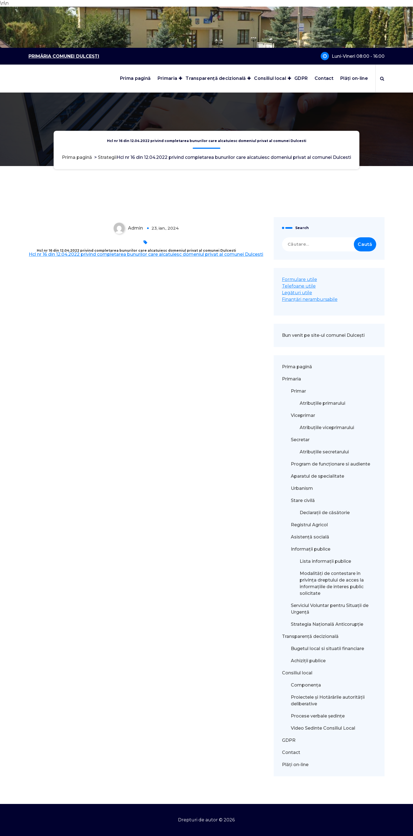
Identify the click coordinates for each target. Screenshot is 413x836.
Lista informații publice (325, 561)
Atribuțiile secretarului (324, 451)
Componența (306, 685)
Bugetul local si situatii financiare (327, 648)
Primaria (167, 78)
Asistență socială (310, 537)
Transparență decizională (215, 78)
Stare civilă (303, 500)
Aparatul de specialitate (317, 476)
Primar (298, 391)
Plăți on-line (354, 78)
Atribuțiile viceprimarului (327, 427)
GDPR (301, 78)
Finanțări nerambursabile (310, 299)
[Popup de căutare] (382, 78)
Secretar (300, 439)
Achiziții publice (308, 660)
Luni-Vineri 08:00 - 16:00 (358, 56)
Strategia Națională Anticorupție (327, 624)
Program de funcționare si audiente (330, 464)
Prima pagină (135, 78)
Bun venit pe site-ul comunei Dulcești (323, 335)
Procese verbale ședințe (318, 716)
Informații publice (310, 549)
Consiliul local (270, 78)
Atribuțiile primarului (322, 403)
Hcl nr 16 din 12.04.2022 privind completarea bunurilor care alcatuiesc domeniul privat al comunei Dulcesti (146, 254)
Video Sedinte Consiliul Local (323, 728)
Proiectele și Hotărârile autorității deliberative (328, 700)
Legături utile (297, 292)
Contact (324, 78)
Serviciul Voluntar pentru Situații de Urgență (329, 609)
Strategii (107, 157)
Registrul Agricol (310, 524)
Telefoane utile (299, 286)
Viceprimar (303, 415)
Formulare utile (299, 279)
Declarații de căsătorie (325, 512)
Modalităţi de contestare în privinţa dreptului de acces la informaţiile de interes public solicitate (332, 583)
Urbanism (302, 488)
